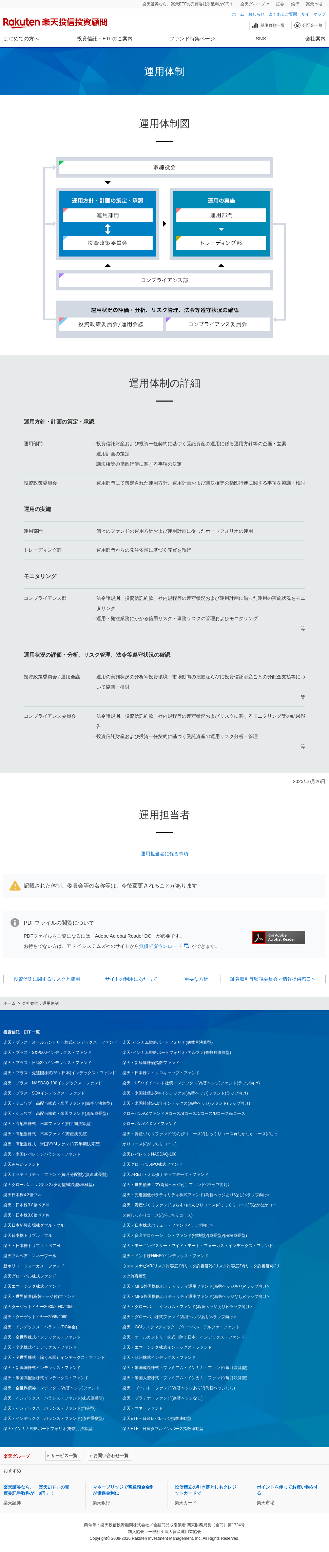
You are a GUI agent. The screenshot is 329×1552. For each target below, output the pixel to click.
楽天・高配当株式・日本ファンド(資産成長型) (45, 1133)
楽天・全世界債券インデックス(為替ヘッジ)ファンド (51, 1388)
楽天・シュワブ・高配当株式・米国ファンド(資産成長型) (55, 1113)
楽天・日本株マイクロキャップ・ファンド (161, 1072)
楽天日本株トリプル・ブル (27, 1235)
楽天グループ (252, 4)
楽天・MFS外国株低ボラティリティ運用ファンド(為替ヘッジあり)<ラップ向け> (195, 1286)
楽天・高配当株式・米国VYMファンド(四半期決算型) (51, 1144)
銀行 (295, 4)
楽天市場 (314, 4)
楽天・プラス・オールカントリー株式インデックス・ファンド (60, 1042)
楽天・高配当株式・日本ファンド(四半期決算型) (47, 1123)
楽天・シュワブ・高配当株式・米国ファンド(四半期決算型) (57, 1103)
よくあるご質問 (283, 14)
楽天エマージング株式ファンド (31, 1286)
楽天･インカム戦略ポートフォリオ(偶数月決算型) (167, 1042)
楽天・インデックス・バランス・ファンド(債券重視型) (53, 1418)
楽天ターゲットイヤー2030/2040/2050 (38, 1306)
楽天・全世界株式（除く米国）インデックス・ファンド (54, 1357)
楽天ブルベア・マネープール (29, 1255)
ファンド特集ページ (192, 38)
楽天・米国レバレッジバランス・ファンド (42, 1154)
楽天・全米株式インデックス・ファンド (40, 1347)
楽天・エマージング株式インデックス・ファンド (167, 1347)
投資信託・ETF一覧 (21, 1032)
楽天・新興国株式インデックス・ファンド (42, 1367)
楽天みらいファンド (21, 1164)
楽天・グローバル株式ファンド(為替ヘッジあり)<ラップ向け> (179, 1316)
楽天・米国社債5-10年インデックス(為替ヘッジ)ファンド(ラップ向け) (186, 1103)
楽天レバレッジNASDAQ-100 (149, 1154)
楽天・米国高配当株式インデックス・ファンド (46, 1377)
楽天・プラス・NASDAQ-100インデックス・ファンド (52, 1083)
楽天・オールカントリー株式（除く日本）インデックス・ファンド (183, 1337)
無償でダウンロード (160, 946)
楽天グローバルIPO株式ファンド (152, 1164)
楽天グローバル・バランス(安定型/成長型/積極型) (48, 1184)
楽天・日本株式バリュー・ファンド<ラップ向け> (167, 1225)
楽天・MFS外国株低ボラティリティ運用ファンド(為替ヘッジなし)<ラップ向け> (195, 1296)
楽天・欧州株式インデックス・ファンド (159, 1357)
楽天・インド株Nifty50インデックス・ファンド (165, 1255)
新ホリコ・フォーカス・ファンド (33, 1266)
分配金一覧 (308, 25)
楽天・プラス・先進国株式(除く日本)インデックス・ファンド (59, 1072)
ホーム (238, 14)
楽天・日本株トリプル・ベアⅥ (31, 1245)
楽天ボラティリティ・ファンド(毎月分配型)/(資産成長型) (55, 1174)
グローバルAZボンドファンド (149, 1123)
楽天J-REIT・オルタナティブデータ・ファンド (165, 1174)
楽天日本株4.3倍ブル (22, 1194)
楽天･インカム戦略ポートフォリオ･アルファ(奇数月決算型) (176, 1052)
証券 (280, 4)
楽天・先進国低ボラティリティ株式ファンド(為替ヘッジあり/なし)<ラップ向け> (195, 1194)
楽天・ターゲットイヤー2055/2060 (35, 1316)
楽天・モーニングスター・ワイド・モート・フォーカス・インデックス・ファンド (197, 1245)
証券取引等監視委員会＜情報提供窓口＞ (273, 979)
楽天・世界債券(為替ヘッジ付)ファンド (39, 1296)
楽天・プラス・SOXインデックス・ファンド (44, 1093)
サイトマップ (313, 14)
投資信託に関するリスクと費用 (47, 979)
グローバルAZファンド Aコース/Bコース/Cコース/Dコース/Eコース (183, 1113)
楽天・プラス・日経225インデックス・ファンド (47, 1062)
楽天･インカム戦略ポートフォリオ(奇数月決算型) (48, 1428)
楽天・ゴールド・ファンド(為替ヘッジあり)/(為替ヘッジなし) (178, 1388)
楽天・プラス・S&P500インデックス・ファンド (47, 1052)
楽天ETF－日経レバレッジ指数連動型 (156, 1418)
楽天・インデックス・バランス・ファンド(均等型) (49, 1408)
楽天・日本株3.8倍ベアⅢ (26, 1205)
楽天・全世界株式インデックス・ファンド (42, 1337)
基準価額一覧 (268, 25)
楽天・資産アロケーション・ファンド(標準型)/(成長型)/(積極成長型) (184, 1235)
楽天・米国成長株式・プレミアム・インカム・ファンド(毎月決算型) (184, 1367)
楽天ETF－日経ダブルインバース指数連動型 (163, 1428)
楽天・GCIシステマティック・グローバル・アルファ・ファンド (180, 1327)
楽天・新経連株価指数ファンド (150, 1062)
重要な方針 (196, 979)
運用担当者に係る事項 (164, 853)
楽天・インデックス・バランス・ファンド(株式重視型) (53, 1398)
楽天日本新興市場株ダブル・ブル (33, 1225)
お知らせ (256, 14)
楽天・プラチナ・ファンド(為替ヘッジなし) (162, 1398)
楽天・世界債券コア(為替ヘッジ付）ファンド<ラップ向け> (176, 1184)
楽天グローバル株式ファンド (29, 1276)
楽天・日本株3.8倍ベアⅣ (26, 1215)
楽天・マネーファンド (142, 1408)
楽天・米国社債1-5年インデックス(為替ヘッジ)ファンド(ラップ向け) (185, 1093)
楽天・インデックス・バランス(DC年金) (40, 1327)
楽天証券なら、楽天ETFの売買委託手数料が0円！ (188, 4)
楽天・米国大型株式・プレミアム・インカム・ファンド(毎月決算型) (184, 1377)
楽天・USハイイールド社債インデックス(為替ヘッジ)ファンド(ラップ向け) (191, 1083)
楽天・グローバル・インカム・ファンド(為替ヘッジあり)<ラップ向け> (187, 1306)
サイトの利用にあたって (131, 979)
